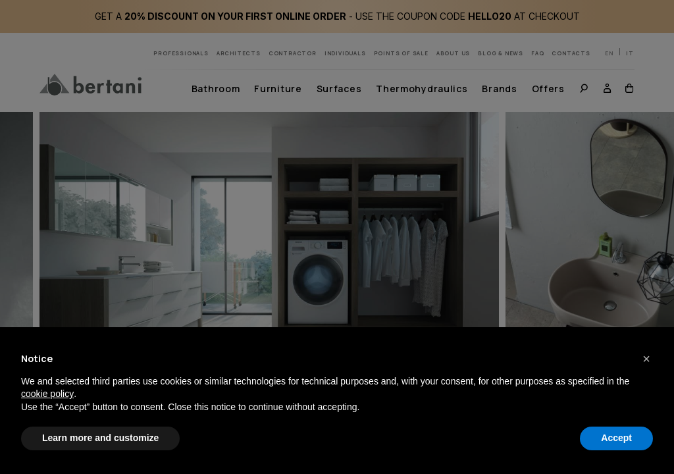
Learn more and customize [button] (100, 438)
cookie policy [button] (47, 393)
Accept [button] (616, 438)
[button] (646, 358)
